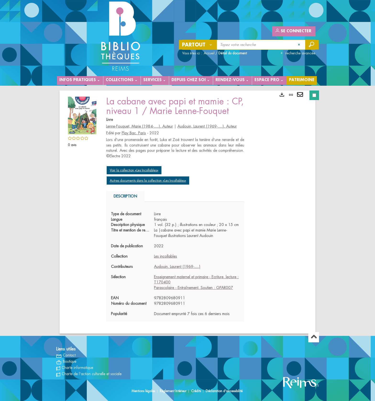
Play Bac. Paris (134, 133)
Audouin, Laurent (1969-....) (177, 267)
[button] (82, 114)
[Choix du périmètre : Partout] (198, 45)
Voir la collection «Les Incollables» (134, 170)
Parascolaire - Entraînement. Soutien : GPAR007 (193, 288)
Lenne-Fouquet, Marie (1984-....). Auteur (139, 126)
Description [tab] (125, 196)
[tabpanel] (175, 264)
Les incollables (165, 256)
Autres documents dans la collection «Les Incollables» (148, 180)
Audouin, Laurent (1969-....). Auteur (207, 126)
